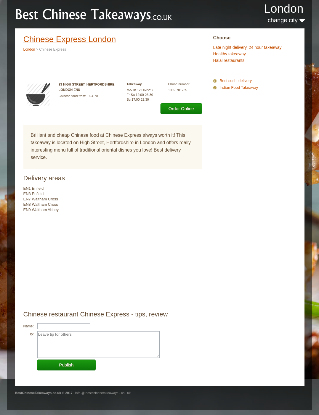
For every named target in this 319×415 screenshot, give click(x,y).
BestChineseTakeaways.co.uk (94, 13)
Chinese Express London (69, 39)
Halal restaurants (229, 60)
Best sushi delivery (236, 80)
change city (286, 20)
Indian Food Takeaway (239, 87)
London (283, 8)
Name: (28, 326)
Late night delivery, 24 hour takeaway (247, 47)
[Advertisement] (242, 116)
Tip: (31, 334)
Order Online (181, 108)
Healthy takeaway (229, 54)
